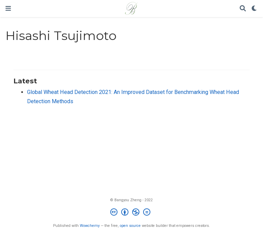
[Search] (243, 9)
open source (130, 225)
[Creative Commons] (131, 213)
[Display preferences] (254, 9)
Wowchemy (90, 225)
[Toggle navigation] (8, 8)
